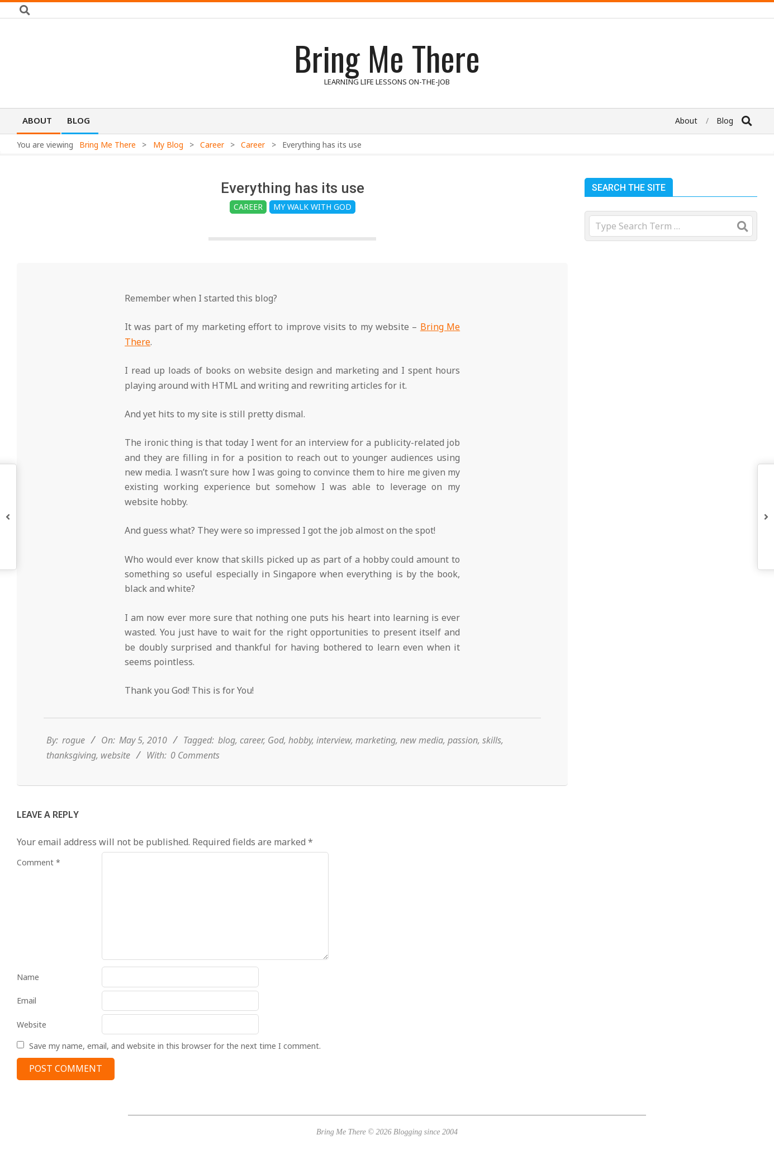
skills (491, 745)
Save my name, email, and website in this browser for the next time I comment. (175, 1045)
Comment (38, 862)
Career (248, 206)
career (251, 745)
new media (421, 745)
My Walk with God (312, 206)
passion (463, 745)
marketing (375, 745)
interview (333, 745)
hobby (300, 745)
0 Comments (195, 760)
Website (31, 1024)
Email (26, 1000)
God (276, 745)
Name (28, 977)
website (115, 760)
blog (226, 745)
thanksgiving (71, 760)
